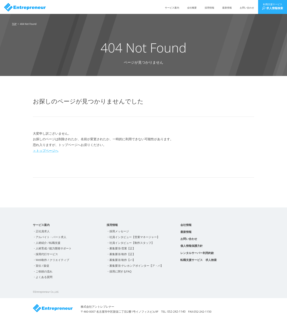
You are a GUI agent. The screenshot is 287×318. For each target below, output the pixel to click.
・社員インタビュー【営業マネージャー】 (133, 237)
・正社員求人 (41, 231)
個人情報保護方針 (191, 246)
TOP (14, 24)
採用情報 (209, 7)
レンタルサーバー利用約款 (197, 253)
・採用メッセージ (118, 231)
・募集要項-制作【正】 (121, 254)
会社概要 (192, 7)
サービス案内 (172, 7)
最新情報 (227, 7)
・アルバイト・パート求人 (49, 237)
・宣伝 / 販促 (41, 265)
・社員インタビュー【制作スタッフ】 (130, 243)
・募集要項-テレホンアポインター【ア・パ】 (135, 265)
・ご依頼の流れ (42, 271)
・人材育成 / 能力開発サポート (52, 248)
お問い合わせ (247, 7)
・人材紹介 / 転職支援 (46, 243)
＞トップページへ (45, 150)
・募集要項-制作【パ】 (121, 260)
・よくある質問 (42, 277)
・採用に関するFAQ (119, 271)
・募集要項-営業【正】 (121, 248)
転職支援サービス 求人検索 (198, 260)
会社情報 (186, 225)
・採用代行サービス (45, 254)
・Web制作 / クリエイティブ (51, 260)
